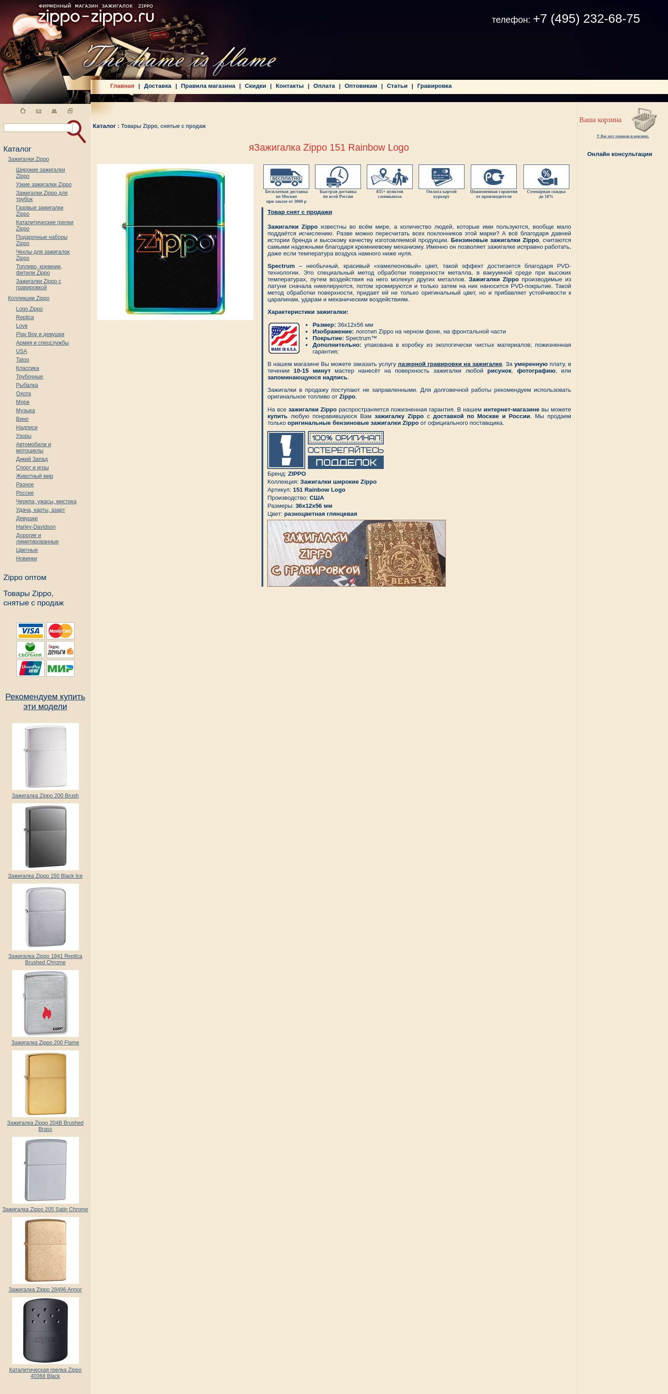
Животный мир (34, 476)
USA (21, 351)
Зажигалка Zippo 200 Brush (45, 793)
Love (22, 326)
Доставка (157, 85)
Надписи (26, 427)
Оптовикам (360, 85)
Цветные (27, 550)
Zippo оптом (24, 577)
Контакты (290, 85)
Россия (24, 493)
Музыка (25, 410)
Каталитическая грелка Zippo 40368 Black (45, 1370)
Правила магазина (208, 85)
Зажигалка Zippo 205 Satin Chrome (45, 1207)
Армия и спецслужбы (42, 343)
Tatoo (22, 360)
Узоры (23, 436)
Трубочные (29, 377)
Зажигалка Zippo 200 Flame (45, 1040)
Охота (23, 394)
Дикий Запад (32, 459)
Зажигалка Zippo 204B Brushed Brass (45, 1123)
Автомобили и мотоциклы (33, 447)
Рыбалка (27, 385)
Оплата (324, 85)
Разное (25, 484)
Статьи (397, 85)
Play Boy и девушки (40, 334)
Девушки (27, 518)
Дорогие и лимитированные (37, 538)
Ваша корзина (600, 119)
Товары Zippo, (28, 593)
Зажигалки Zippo (28, 159)
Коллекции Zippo (29, 298)
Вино (22, 419)
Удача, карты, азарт (40, 510)
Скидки (255, 85)
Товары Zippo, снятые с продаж (163, 126)
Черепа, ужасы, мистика (46, 501)
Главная (122, 85)
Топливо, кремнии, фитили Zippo (39, 269)
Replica (25, 317)
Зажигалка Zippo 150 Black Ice (45, 873)
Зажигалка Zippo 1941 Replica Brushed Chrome (45, 957)
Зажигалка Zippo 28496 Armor (45, 1287)
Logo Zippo (29, 309)
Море (22, 402)
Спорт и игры (32, 468)
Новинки (26, 558)
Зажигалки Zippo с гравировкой (38, 284)
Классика (27, 368)
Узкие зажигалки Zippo (43, 184)
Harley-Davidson (36, 527)
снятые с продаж (33, 602)
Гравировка (434, 85)
